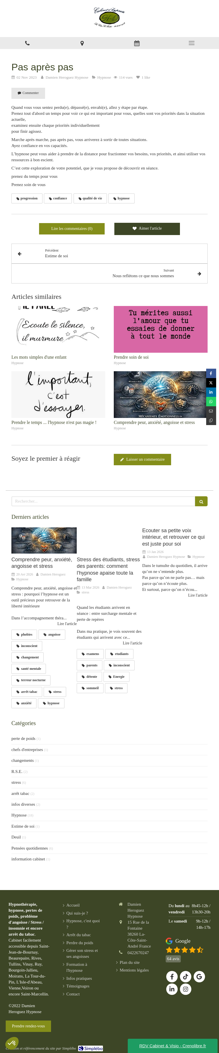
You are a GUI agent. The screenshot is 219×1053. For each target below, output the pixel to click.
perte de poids (23, 738)
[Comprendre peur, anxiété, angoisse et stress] (44, 540)
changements (22, 760)
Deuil (16, 837)
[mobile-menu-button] (191, 43)
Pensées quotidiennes (29, 848)
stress (16, 782)
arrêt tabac (20, 793)
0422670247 (138, 952)
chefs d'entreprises (27, 749)
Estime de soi (23, 826)
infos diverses (23, 804)
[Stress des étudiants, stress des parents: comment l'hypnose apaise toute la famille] (109, 540)
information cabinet (28, 859)
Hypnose (19, 815)
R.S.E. (17, 771)
